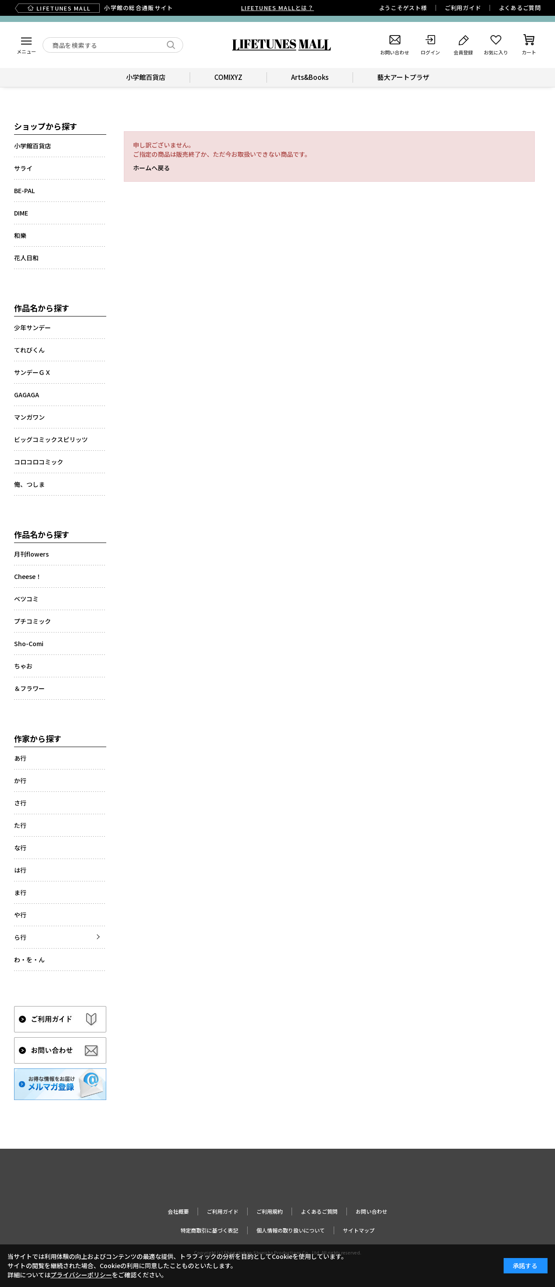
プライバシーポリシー (81, 1274)
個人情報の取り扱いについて (290, 1230)
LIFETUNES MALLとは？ (277, 8)
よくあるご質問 (520, 8)
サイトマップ (359, 1230)
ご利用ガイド (463, 8)
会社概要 (178, 1211)
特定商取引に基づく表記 (209, 1230)
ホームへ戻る (151, 167)
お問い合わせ (371, 1211)
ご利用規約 (269, 1211)
